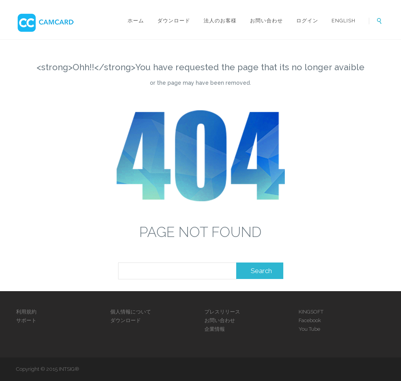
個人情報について (130, 312)
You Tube (309, 329)
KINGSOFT (311, 312)
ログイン (307, 21)
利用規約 (26, 312)
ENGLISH (343, 21)
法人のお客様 (220, 21)
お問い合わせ (266, 21)
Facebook (310, 320)
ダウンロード (173, 21)
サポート (26, 320)
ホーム (136, 21)
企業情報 (214, 329)
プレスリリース (222, 312)
